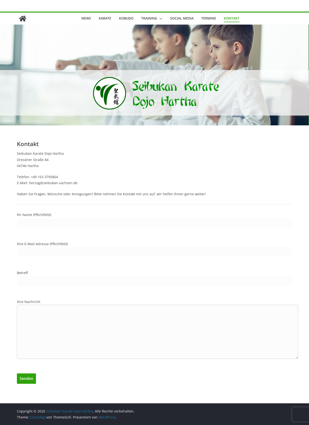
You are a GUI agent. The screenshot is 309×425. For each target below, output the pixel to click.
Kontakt (231, 18)
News (86, 18)
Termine (208, 18)
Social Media (182, 18)
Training (149, 18)
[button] (159, 18)
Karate (105, 18)
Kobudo (126, 18)
